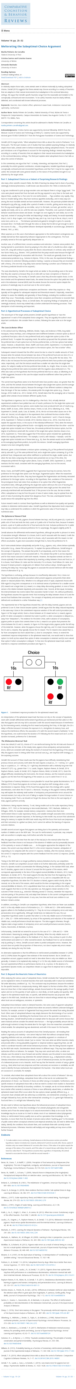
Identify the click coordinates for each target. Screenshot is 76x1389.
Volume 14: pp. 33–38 (65, 1377)
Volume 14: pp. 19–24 (10, 1377)
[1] (41, 600)
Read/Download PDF (9, 77)
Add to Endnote (25, 77)
